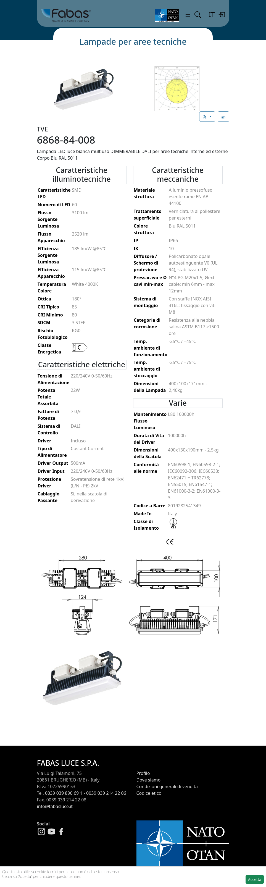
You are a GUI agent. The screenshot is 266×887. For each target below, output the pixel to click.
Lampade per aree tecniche (132, 41)
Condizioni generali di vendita (167, 786)
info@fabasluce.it (55, 806)
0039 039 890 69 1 (64, 793)
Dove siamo (148, 780)
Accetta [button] (254, 879)
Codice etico (149, 793)
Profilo (143, 773)
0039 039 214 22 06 (106, 793)
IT (212, 14)
